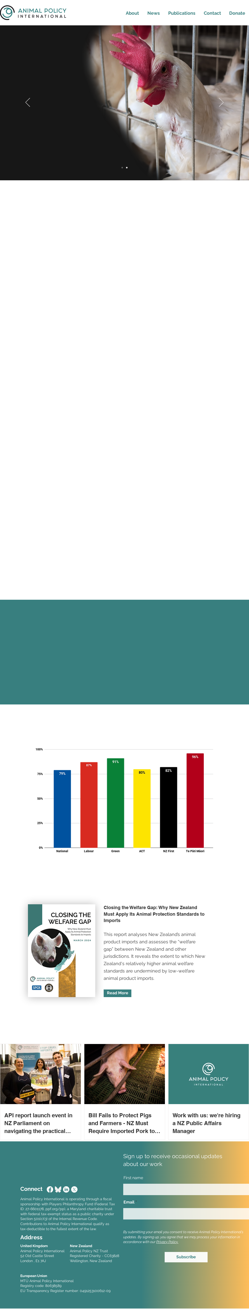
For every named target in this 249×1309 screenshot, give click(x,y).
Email (128, 1202)
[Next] (221, 103)
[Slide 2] (127, 167)
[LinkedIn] (66, 1189)
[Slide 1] (122, 167)
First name (133, 1178)
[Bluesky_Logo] (58, 1189)
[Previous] (27, 103)
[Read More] (117, 993)
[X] (74, 1189)
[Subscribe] (186, 1257)
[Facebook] (50, 1189)
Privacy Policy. (167, 1242)
